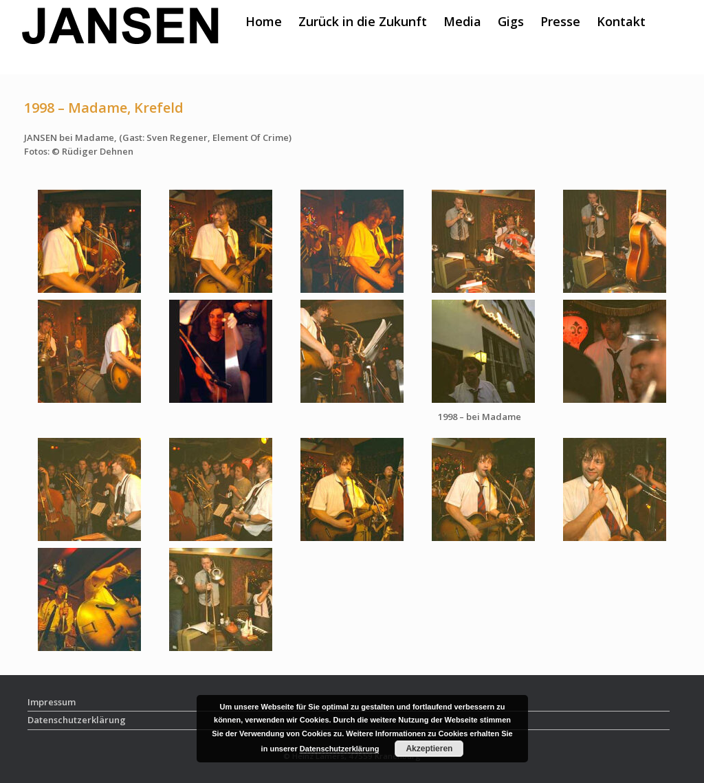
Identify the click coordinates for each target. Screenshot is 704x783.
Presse (560, 21)
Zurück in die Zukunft (362, 21)
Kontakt (621, 21)
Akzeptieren (429, 748)
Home (263, 21)
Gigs (511, 21)
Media (462, 21)
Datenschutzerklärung (340, 749)
